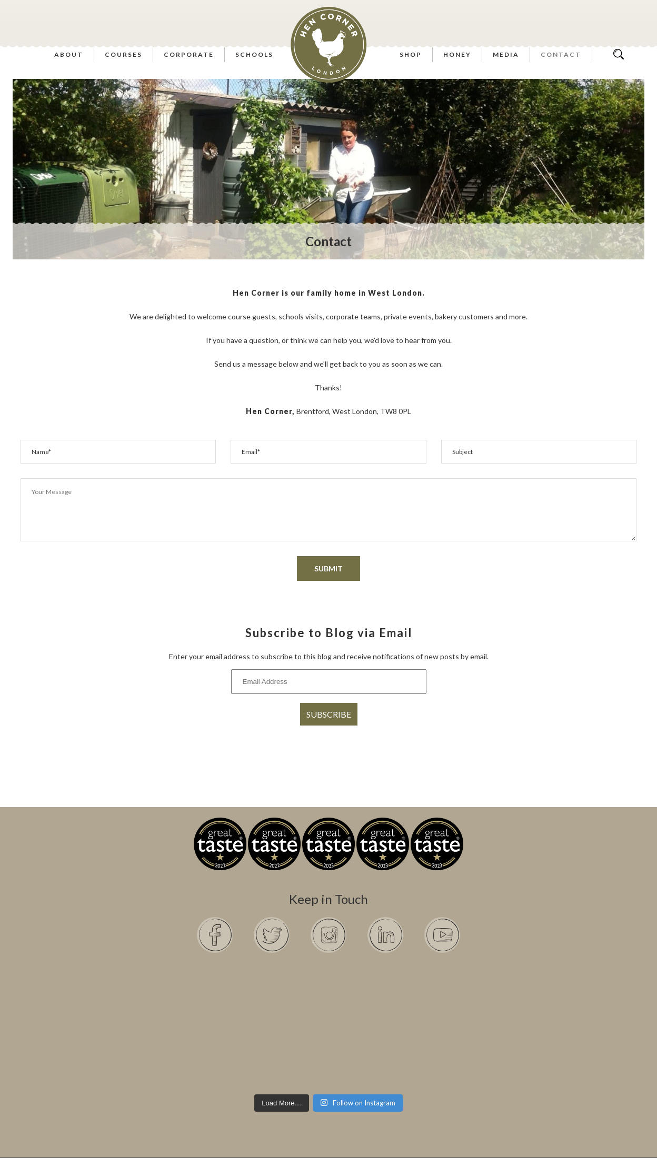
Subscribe (328, 714)
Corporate (189, 54)
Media (506, 54)
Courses (123, 54)
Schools (254, 54)
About (68, 54)
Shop (411, 54)
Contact (561, 54)
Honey (457, 54)
